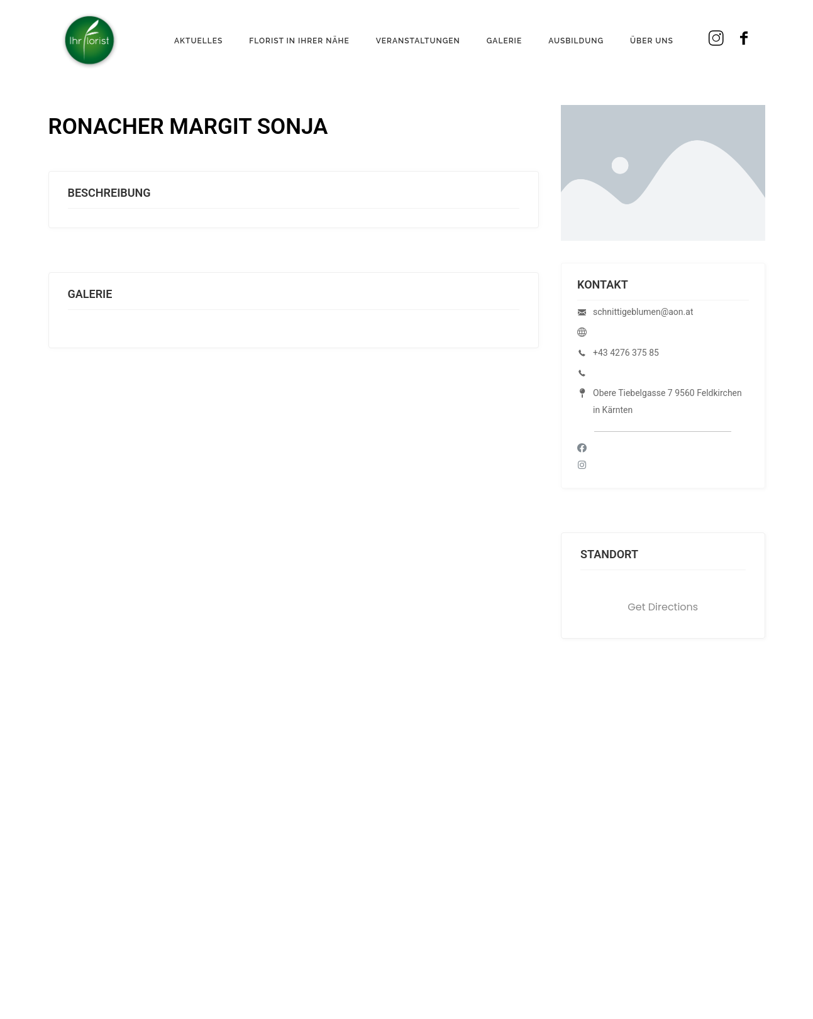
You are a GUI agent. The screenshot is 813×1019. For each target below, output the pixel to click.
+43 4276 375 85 (626, 353)
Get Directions (663, 607)
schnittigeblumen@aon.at (643, 312)
